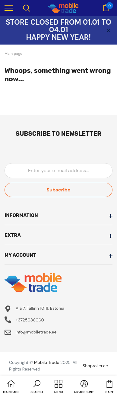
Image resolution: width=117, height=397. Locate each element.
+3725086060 (30, 320)
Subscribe (58, 190)
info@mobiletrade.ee (36, 332)
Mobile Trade (46, 362)
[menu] (9, 8)
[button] (36, 387)
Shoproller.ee (95, 365)
